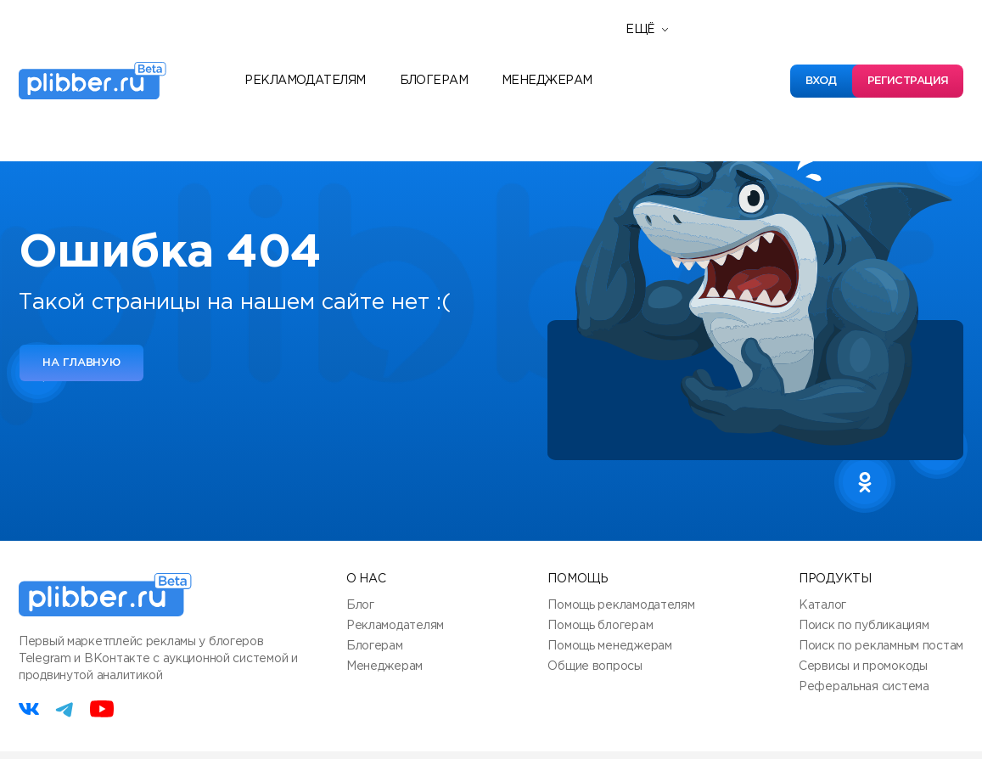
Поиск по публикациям (864, 626)
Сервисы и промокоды (863, 666)
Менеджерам (547, 81)
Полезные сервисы (695, 96)
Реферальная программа (716, 45)
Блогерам (434, 81)
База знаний (673, 121)
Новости (660, 70)
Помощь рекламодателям (620, 605)
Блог (360, 605)
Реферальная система (864, 687)
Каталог (822, 605)
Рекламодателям (304, 81)
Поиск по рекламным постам (881, 646)
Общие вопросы (594, 666)
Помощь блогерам (600, 626)
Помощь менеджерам (609, 646)
